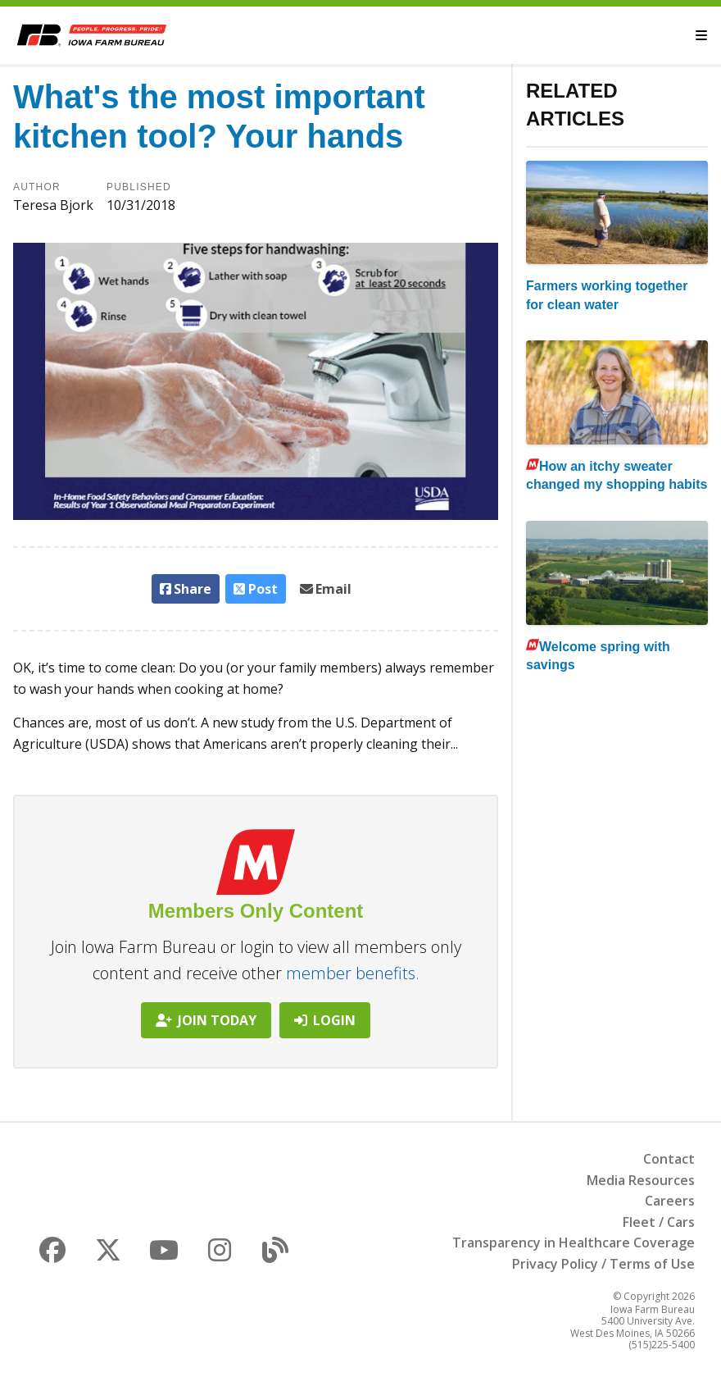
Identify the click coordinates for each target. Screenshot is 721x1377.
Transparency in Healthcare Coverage (573, 1242)
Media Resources (641, 1180)
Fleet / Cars (659, 1222)
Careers (670, 1201)
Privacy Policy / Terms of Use (603, 1264)
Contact (669, 1159)
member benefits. (352, 973)
